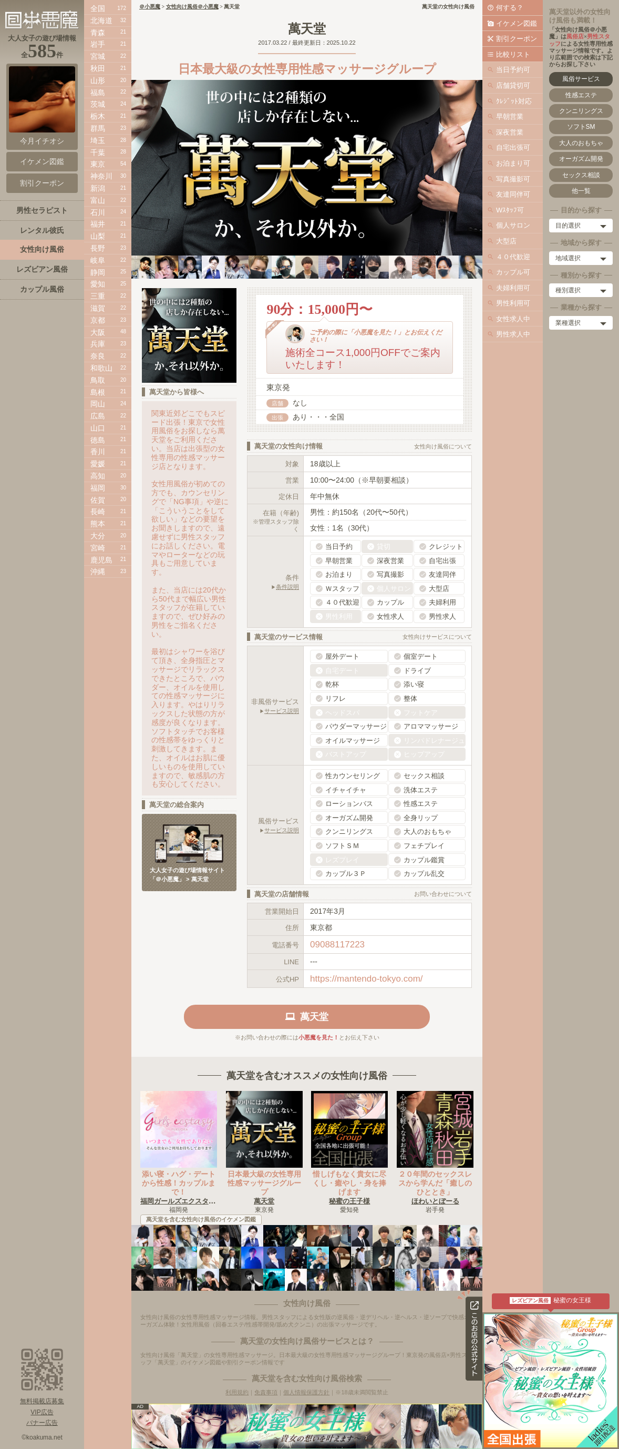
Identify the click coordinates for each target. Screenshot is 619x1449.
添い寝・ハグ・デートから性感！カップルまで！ (178, 1183)
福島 (97, 92)
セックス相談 (581, 175)
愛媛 (97, 464)
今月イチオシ (42, 105)
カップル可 (513, 272)
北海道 (101, 20)
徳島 (97, 440)
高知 (97, 476)
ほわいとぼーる (435, 1201)
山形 (97, 80)
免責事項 (265, 1392)
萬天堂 (264, 1201)
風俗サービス (581, 79)
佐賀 (97, 500)
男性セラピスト (42, 210)
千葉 (97, 152)
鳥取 (97, 380)
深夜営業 (509, 132)
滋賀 (97, 308)
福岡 (97, 488)
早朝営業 (509, 116)
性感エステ (581, 95)
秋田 (97, 68)
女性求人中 (513, 319)
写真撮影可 (513, 179)
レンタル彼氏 (42, 230)
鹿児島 (101, 560)
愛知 (97, 284)
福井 (97, 224)
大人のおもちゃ (581, 143)
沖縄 (97, 571)
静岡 (97, 272)
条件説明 (287, 587)
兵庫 (97, 344)
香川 (97, 451)
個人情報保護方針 (306, 1392)
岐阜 (97, 260)
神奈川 (101, 176)
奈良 (97, 356)
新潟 (97, 188)
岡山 (97, 404)
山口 (97, 428)
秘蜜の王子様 (349, 1201)
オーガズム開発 (581, 158)
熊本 (97, 523)
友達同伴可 (513, 194)
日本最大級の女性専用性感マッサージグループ (264, 1183)
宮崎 (97, 548)
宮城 (97, 56)
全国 (97, 8)
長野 (97, 248)
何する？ (509, 8)
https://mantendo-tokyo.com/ (366, 979)
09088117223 (337, 945)
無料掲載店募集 (42, 1401)
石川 (97, 212)
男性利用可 (513, 303)
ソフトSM (581, 126)
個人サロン (513, 225)
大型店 (506, 241)
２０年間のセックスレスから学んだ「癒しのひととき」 (435, 1183)
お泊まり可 (513, 163)
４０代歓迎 (513, 257)
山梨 (97, 236)
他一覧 (581, 191)
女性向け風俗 (42, 249)
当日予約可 (513, 70)
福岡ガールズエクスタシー (181, 1201)
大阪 (97, 332)
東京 (97, 164)
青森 (97, 32)
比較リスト (513, 54)
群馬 (97, 128)
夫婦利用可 (513, 288)
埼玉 (97, 140)
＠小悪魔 (149, 6)
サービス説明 (281, 711)
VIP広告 (41, 1412)
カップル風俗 (42, 289)
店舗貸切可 (513, 85)
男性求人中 (513, 334)
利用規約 (237, 1392)
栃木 (97, 116)
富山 (97, 200)
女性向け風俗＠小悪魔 (192, 6)
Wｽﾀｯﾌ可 (510, 210)
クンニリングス (581, 111)
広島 (97, 416)
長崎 (97, 511)
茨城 (97, 104)
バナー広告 (42, 1422)
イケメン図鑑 (516, 23)
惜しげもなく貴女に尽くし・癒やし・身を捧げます (349, 1183)
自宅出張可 (513, 147)
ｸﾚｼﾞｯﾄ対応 (514, 101)
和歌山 (101, 368)
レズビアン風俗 (42, 269)
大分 (97, 536)
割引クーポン (516, 39)
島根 (97, 392)
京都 (97, 320)
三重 (97, 296)
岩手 (97, 44)
